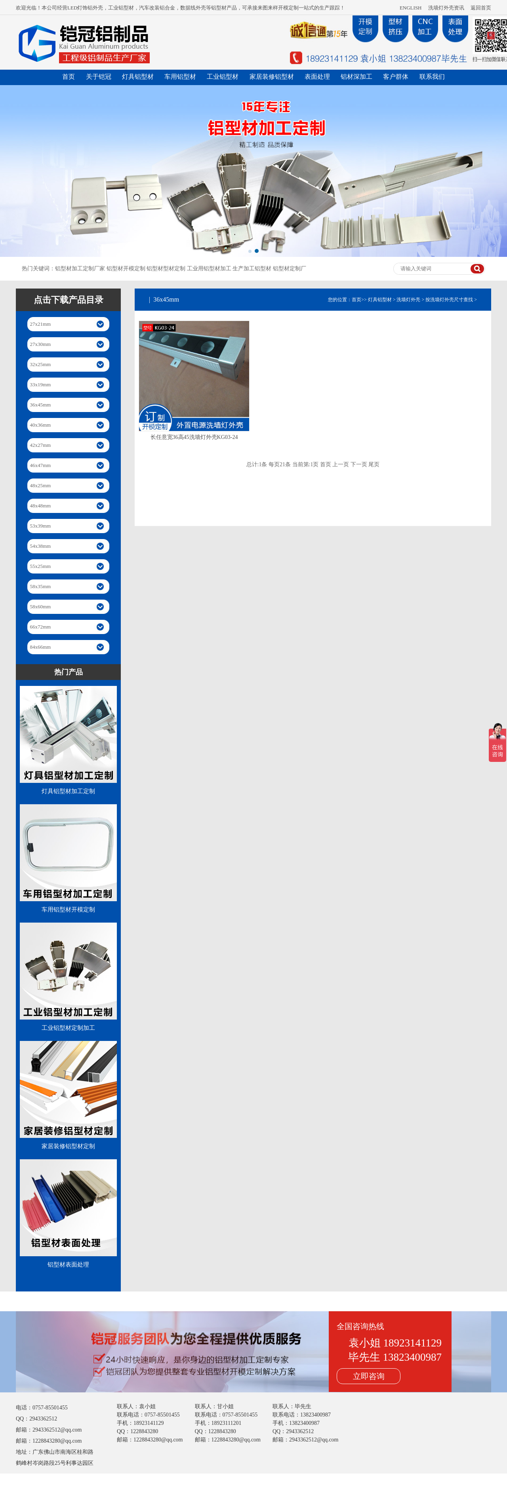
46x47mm (40, 465)
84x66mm (40, 647)
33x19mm (40, 384)
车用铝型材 (180, 76)
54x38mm (40, 546)
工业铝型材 (222, 76)
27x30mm (40, 344)
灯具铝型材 (138, 76)
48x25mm (40, 485)
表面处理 (317, 76)
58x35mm (40, 586)
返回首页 (481, 8)
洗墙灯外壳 (408, 299)
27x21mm (40, 324)
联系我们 (432, 76)
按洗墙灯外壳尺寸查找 (449, 299)
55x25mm (40, 566)
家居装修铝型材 (272, 76)
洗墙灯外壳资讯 (446, 8)
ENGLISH (411, 8)
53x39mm (40, 526)
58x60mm (40, 607)
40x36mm (40, 425)
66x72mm (40, 627)
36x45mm (40, 405)
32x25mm (40, 364)
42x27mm (40, 445)
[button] (250, 251)
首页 (68, 76)
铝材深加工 (356, 76)
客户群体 (395, 76)
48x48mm (40, 506)
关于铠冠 (98, 76)
